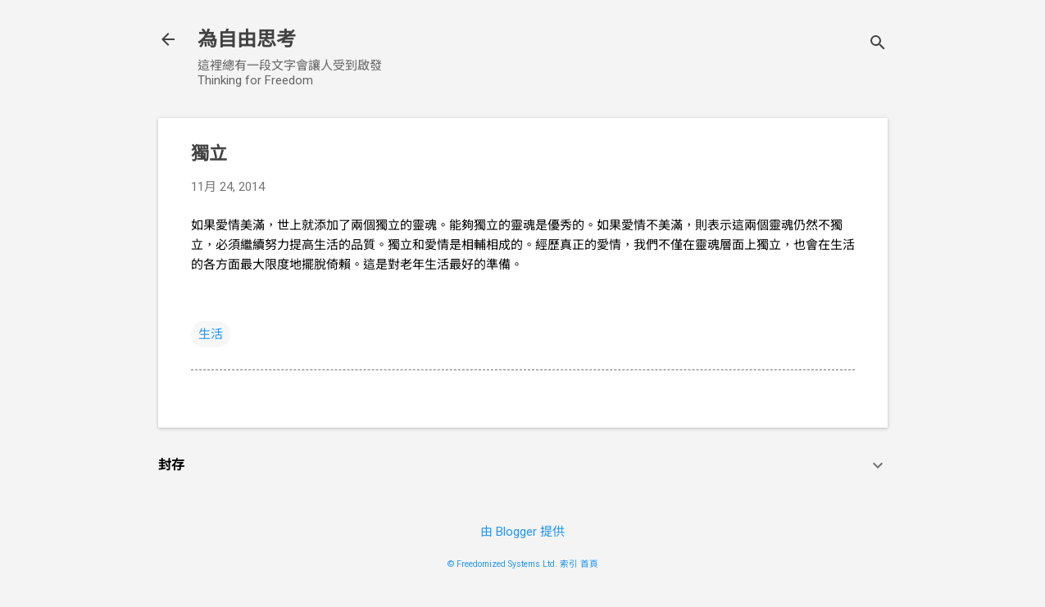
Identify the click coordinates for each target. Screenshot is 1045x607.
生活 (210, 334)
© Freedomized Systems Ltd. (502, 564)
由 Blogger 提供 (522, 531)
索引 (569, 564)
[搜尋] (878, 45)
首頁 (589, 564)
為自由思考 (247, 39)
